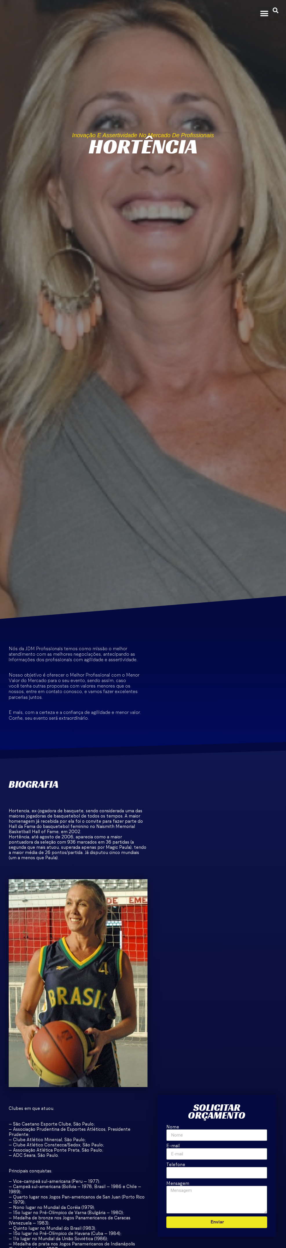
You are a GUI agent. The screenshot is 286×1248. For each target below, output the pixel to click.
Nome (172, 1127)
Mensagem (177, 1183)
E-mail (173, 1146)
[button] (264, 13)
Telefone (175, 1165)
